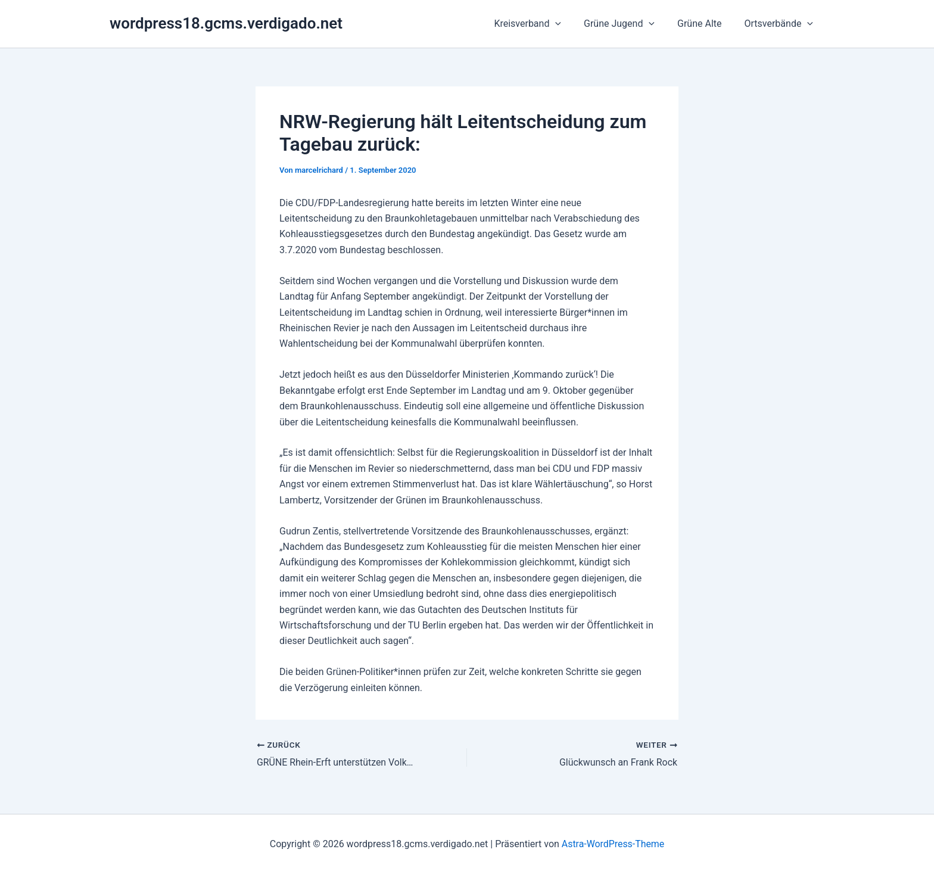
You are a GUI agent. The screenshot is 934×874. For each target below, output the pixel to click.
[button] (568, 24)
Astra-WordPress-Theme (613, 844)
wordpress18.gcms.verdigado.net (226, 23)
